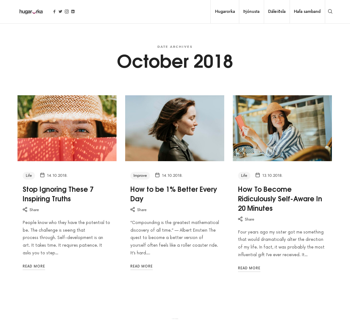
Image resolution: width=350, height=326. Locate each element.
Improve (140, 175)
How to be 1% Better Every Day (173, 193)
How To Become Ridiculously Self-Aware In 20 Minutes (280, 198)
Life (29, 175)
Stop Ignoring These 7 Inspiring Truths (58, 193)
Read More (34, 266)
